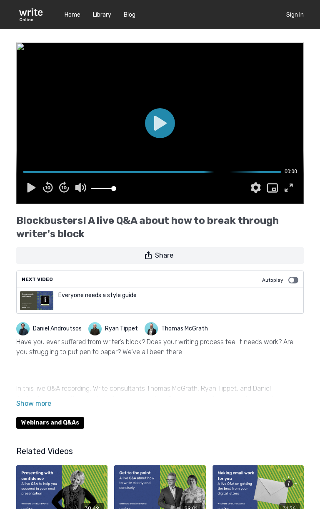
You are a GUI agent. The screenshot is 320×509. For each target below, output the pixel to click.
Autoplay (280, 280)
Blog (129, 14)
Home (72, 14)
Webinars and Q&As (50, 422)
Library (102, 14)
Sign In (295, 14)
